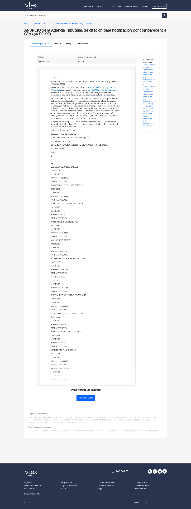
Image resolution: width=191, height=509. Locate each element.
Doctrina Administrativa (106, 482)
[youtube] (164, 471)
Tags (100, 489)
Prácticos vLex (29, 489)
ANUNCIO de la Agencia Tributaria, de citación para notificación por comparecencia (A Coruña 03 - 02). (149, 74)
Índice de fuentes (141, 489)
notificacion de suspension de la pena (42, 422)
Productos (102, 6)
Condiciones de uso (31, 503)
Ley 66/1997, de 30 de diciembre (102, 90)
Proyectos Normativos (69, 486)
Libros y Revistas (141, 482)
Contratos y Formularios (32, 486)
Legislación (28, 482)
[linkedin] (160, 471)
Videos (63, 489)
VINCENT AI (88, 6)
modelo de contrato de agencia (39, 420)
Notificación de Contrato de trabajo (99, 420)
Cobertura (116, 6)
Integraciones (131, 6)
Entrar (145, 6)
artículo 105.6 (93, 87)
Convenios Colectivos (106, 486)
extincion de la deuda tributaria (145, 417)
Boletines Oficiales (142, 486)
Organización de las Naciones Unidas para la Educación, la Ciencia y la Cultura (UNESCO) (98, 417)
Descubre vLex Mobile (32, 494)
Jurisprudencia (66, 482)
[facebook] (155, 471)
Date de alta (159, 6)
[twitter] (150, 471)
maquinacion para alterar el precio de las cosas (45, 417)
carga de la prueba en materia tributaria (72, 422)
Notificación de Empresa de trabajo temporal (130, 420)
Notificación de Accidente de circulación (68, 420)
